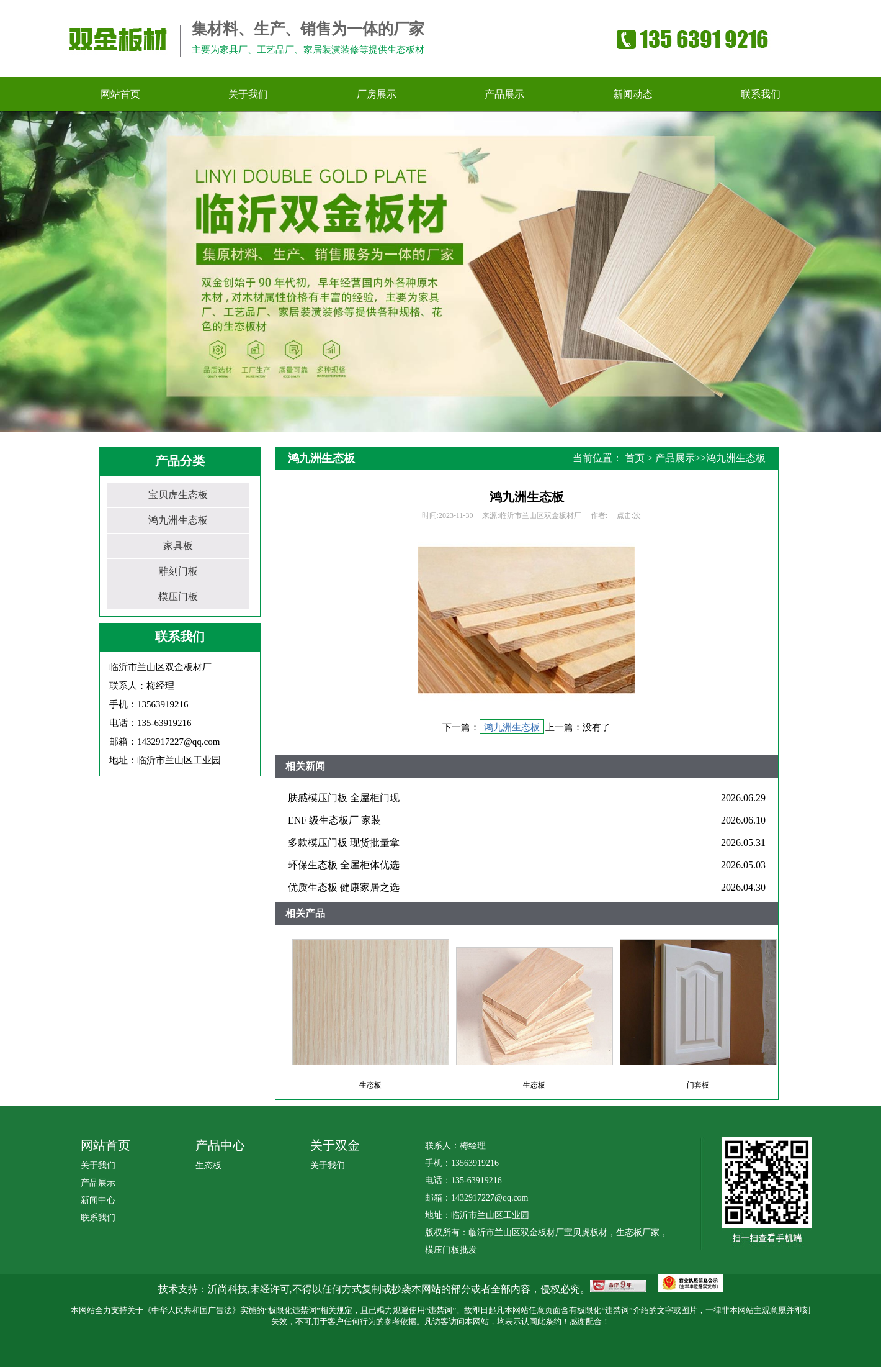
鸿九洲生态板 (178, 520)
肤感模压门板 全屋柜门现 (344, 797)
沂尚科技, (229, 1289)
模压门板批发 (451, 1250)
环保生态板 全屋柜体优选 (344, 865)
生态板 (208, 1165)
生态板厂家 (638, 1232)
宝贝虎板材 (585, 1232)
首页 (635, 458)
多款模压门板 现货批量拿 (344, 842)
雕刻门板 (178, 571)
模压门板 (178, 596)
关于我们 (98, 1165)
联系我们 (98, 1217)
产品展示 (675, 458)
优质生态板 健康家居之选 (344, 887)
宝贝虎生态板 (178, 494)
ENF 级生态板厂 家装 (334, 820)
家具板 (178, 545)
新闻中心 (98, 1200)
